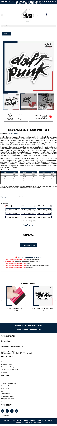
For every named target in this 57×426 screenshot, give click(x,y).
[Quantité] (28, 239)
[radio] (13, 206)
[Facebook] (2, 411)
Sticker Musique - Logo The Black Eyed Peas (43, 308)
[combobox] (26, 26)
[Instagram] (7, 411)
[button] (2, 15)
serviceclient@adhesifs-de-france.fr (12, 346)
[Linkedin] (12, 411)
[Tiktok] (16, 411)
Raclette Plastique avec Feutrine (15, 308)
